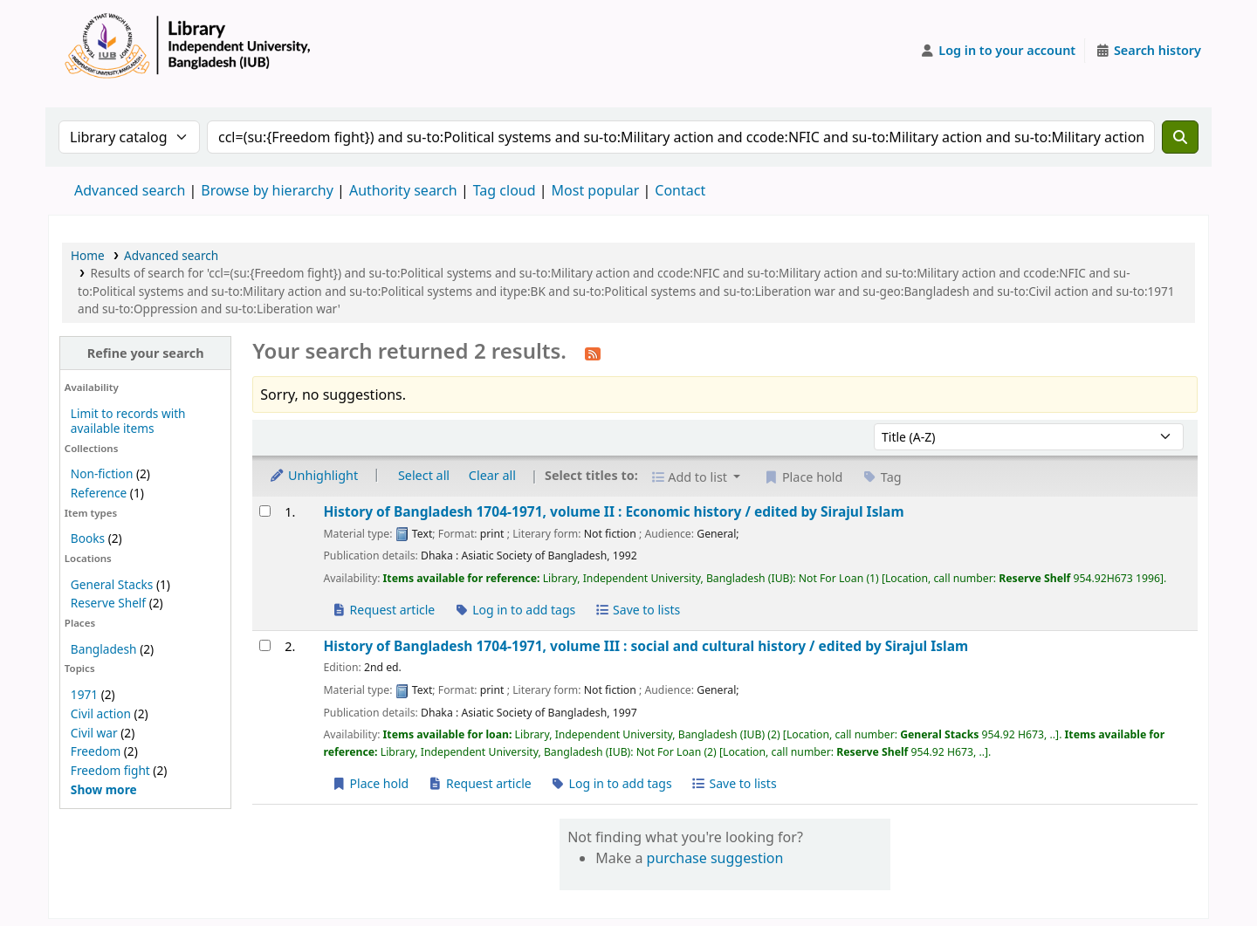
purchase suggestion (715, 858)
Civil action (101, 713)
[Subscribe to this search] (593, 352)
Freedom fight (110, 770)
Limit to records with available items (128, 420)
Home (88, 255)
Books (88, 538)
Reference (99, 492)
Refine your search (145, 353)
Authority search (403, 190)
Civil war (94, 732)
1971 (84, 694)
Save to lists (637, 609)
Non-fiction (102, 473)
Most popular (596, 190)
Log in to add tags (514, 609)
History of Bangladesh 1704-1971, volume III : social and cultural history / (645, 646)
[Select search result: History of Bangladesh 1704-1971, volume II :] (265, 511)
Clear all (492, 475)
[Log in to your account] (998, 50)
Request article (383, 609)
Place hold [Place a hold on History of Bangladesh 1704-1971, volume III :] (370, 783)
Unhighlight (313, 475)
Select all (424, 475)
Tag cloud (504, 190)
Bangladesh (104, 649)
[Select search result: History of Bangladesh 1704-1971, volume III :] (265, 645)
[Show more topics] (104, 789)
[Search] (1180, 137)
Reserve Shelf (108, 602)
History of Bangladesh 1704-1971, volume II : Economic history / (613, 512)
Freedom (95, 751)
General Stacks (112, 584)
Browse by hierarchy (267, 190)
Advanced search (129, 190)
